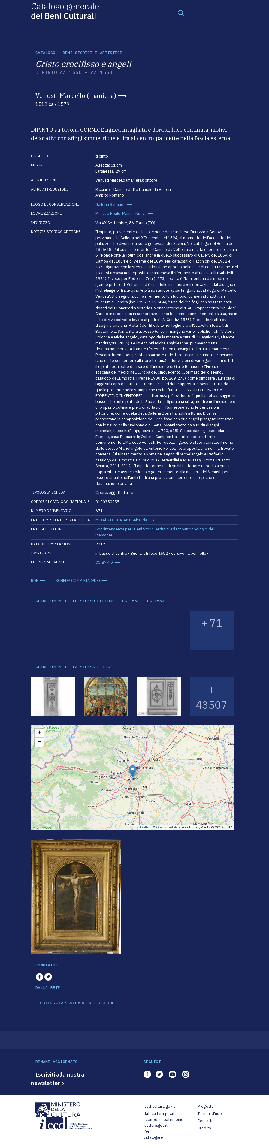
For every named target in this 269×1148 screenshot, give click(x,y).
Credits (204, 1128)
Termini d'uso (210, 1113)
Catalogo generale (65, 11)
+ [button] (39, 733)
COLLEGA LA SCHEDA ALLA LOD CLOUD (77, 1003)
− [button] (39, 742)
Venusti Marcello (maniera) (75, 95)
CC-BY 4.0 (104, 562)
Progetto (206, 1106)
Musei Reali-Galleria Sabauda (121, 520)
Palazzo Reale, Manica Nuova (121, 213)
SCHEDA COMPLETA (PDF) (78, 580)
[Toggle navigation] (180, 12)
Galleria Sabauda (110, 204)
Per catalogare (153, 1134)
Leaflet (145, 827)
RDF (34, 580)
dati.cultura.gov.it (159, 1113)
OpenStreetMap (168, 827)
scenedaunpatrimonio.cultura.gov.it (163, 1122)
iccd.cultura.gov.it (159, 1106)
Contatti (205, 1120)
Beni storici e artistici (92, 52)
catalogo (45, 52)
